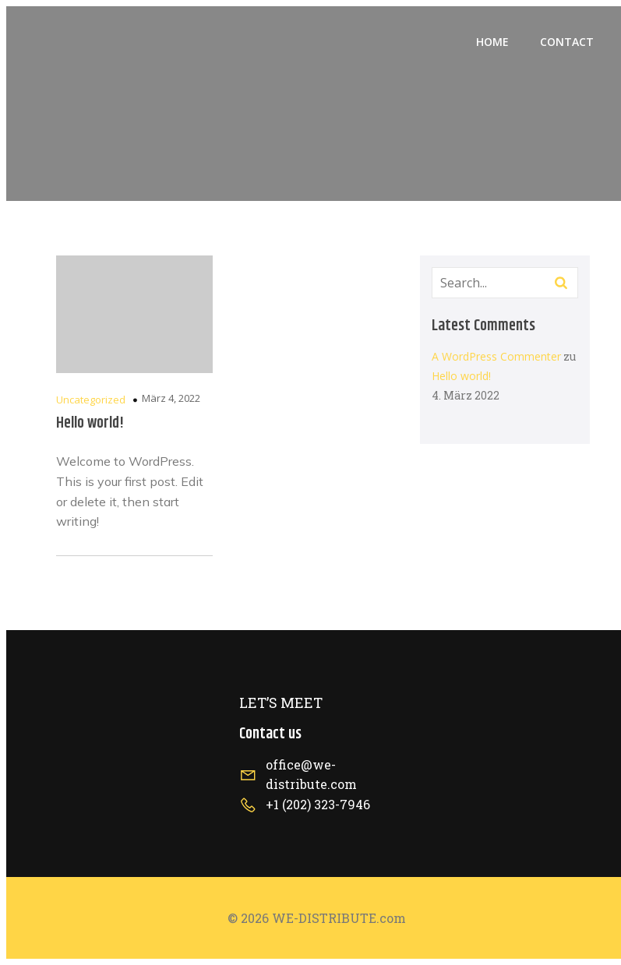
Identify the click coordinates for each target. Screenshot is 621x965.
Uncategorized (90, 400)
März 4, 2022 (171, 398)
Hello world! (461, 375)
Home (492, 41)
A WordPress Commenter (496, 356)
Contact (567, 41)
